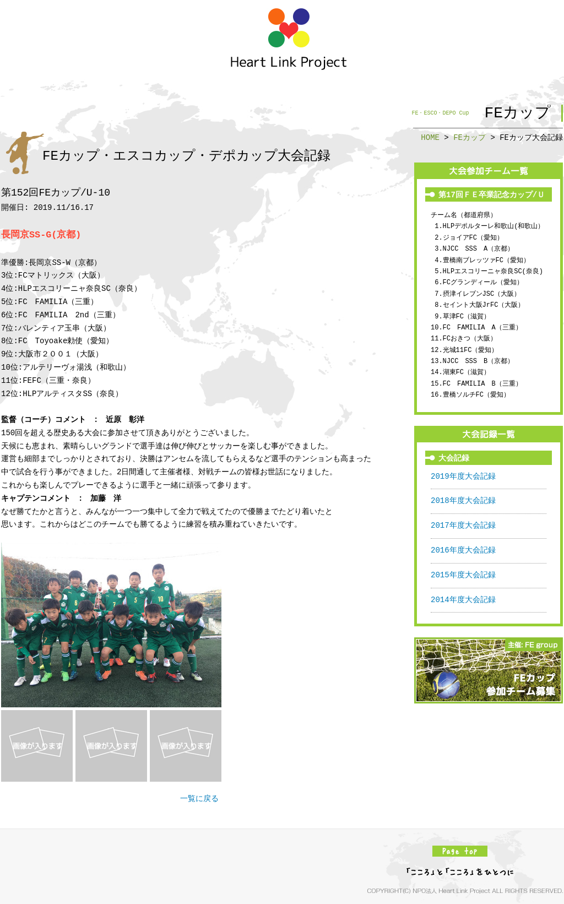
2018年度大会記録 (463, 501)
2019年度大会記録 (463, 477)
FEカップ (469, 137)
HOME (430, 137)
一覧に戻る (199, 799)
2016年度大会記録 (463, 550)
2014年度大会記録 (463, 600)
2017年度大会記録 (463, 526)
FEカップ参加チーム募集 (488, 670)
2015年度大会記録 (463, 575)
